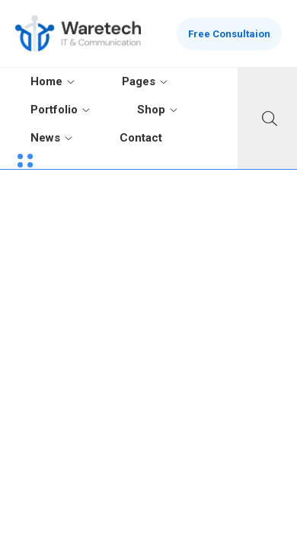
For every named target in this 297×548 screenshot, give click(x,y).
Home (46, 81)
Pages (138, 81)
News (45, 138)
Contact (141, 138)
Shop (151, 109)
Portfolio (54, 109)
